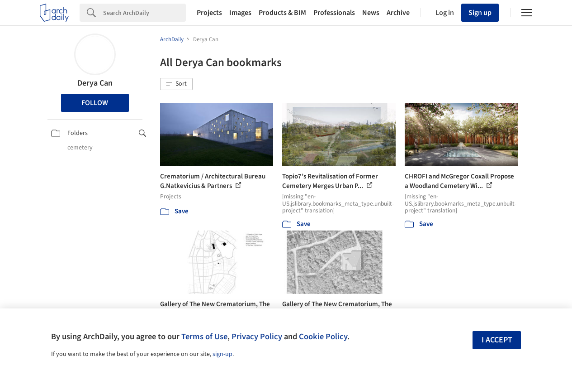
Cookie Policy (323, 336)
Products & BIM (282, 12)
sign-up (222, 354)
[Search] (144, 13)
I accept (497, 340)
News (370, 12)
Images (240, 12)
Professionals (334, 12)
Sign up (480, 13)
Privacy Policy (257, 336)
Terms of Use (204, 336)
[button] (176, 84)
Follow (94, 103)
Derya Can (95, 83)
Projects (209, 12)
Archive (398, 12)
